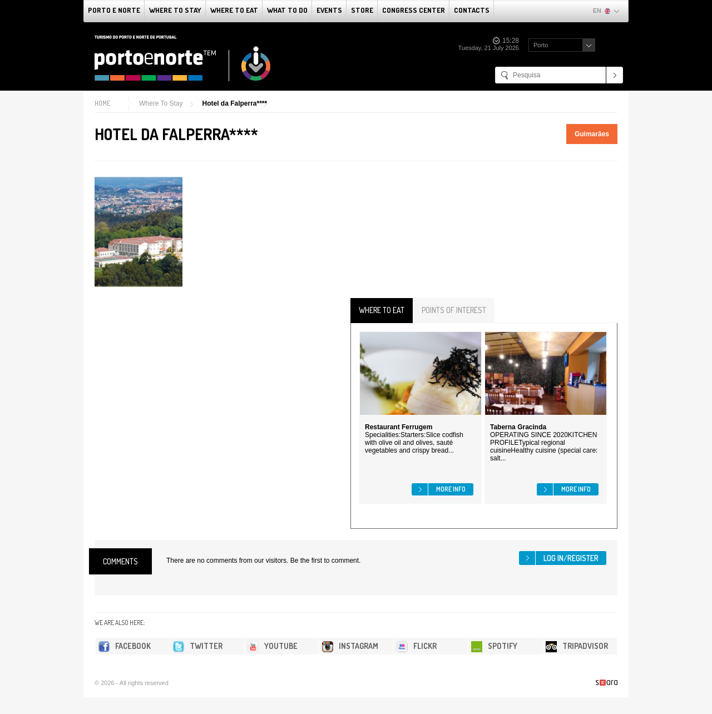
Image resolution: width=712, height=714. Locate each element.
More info (451, 489)
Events (329, 10)
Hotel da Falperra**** (234, 103)
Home (102, 103)
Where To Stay (175, 10)
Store (362, 10)
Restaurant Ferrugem (398, 427)
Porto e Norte (114, 10)
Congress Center (413, 10)
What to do (287, 10)
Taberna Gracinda (518, 427)
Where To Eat (234, 10)
